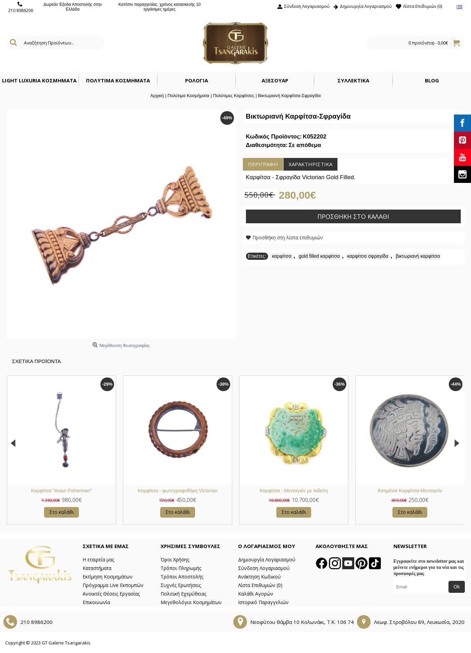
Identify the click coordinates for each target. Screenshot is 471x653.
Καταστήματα (97, 568)
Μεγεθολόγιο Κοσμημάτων (191, 602)
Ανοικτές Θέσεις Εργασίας (111, 593)
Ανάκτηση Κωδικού (259, 576)
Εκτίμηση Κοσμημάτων (108, 576)
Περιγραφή (263, 164)
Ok (457, 586)
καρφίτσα (281, 256)
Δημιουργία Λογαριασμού (266, 559)
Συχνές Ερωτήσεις (181, 585)
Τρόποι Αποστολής (182, 576)
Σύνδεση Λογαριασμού (264, 568)
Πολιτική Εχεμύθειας (183, 593)
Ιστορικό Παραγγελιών (263, 602)
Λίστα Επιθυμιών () (260, 585)
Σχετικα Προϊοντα (36, 361)
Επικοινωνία (96, 602)
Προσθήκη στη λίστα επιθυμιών (287, 237)
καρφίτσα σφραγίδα (367, 256)
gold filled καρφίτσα (319, 256)
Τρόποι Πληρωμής (181, 568)
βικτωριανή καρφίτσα (418, 256)
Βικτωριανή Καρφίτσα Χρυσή (315, 490)
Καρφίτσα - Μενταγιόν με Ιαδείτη (84, 490)
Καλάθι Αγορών (255, 593)
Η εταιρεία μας (98, 559)
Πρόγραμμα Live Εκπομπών (113, 585)
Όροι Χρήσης (175, 559)
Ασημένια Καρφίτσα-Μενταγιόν (199, 490)
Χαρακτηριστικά (310, 164)
